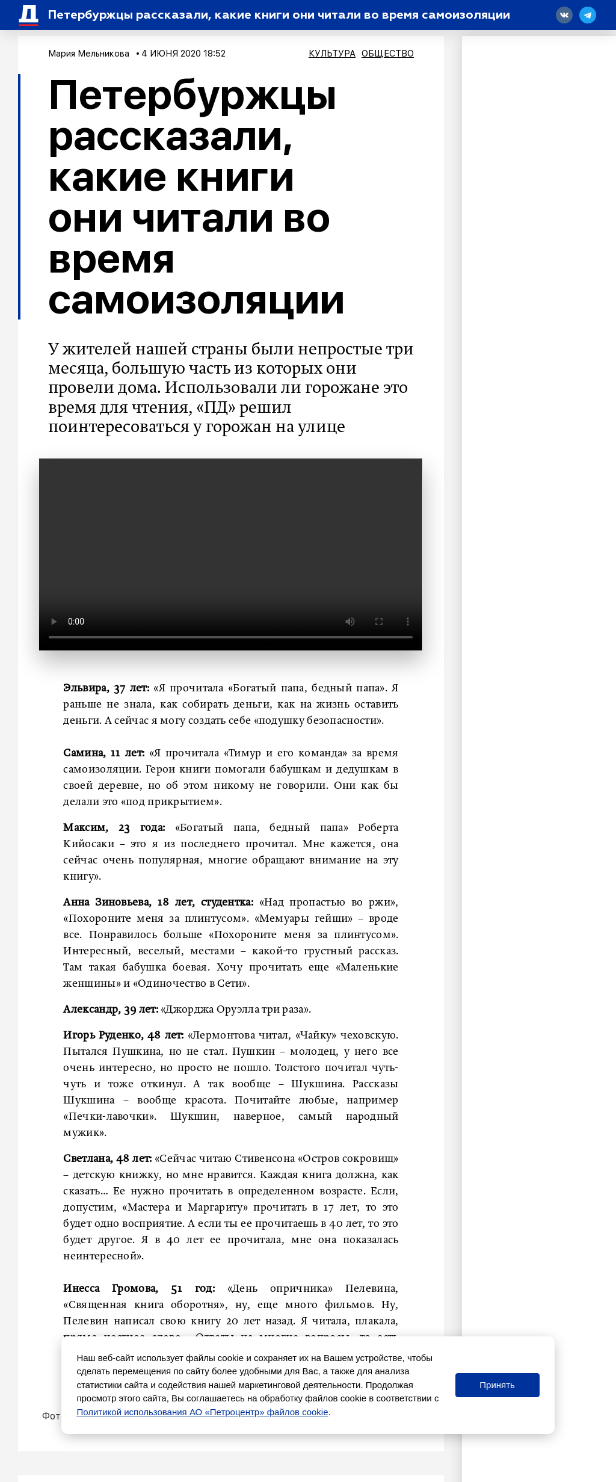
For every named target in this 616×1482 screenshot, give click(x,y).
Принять (497, 1385)
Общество (388, 53)
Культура (332, 53)
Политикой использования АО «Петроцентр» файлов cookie (202, 1412)
